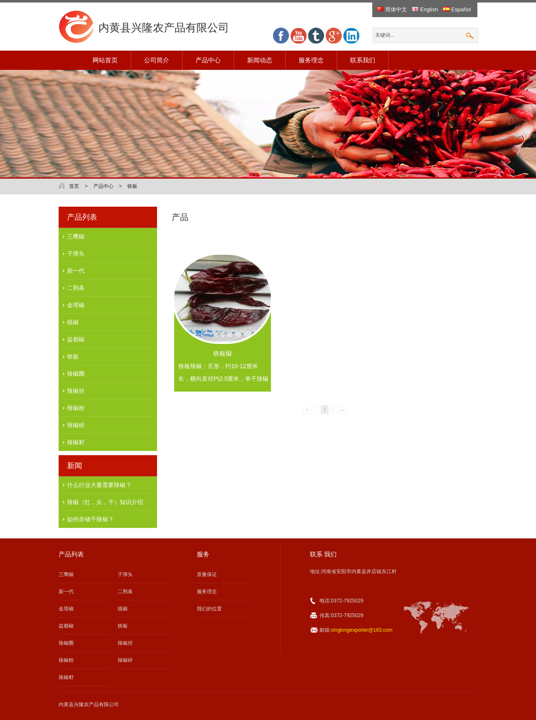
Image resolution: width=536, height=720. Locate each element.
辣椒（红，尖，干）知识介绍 (105, 502)
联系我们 (362, 60)
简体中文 (392, 9)
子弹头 (76, 253)
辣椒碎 (76, 425)
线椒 (73, 322)
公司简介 (156, 60)
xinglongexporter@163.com (361, 630)
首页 (74, 186)
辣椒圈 (76, 373)
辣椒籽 (76, 442)
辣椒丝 (76, 390)
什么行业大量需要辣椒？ (99, 485)
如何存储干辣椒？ (90, 519)
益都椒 (76, 339)
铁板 (132, 186)
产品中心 (208, 60)
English (425, 9)
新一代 (76, 270)
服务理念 (311, 60)
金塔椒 (76, 305)
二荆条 (76, 287)
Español (457, 9)
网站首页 (105, 60)
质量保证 (207, 574)
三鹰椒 (76, 236)
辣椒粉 (76, 408)
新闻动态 (259, 60)
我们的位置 (209, 609)
